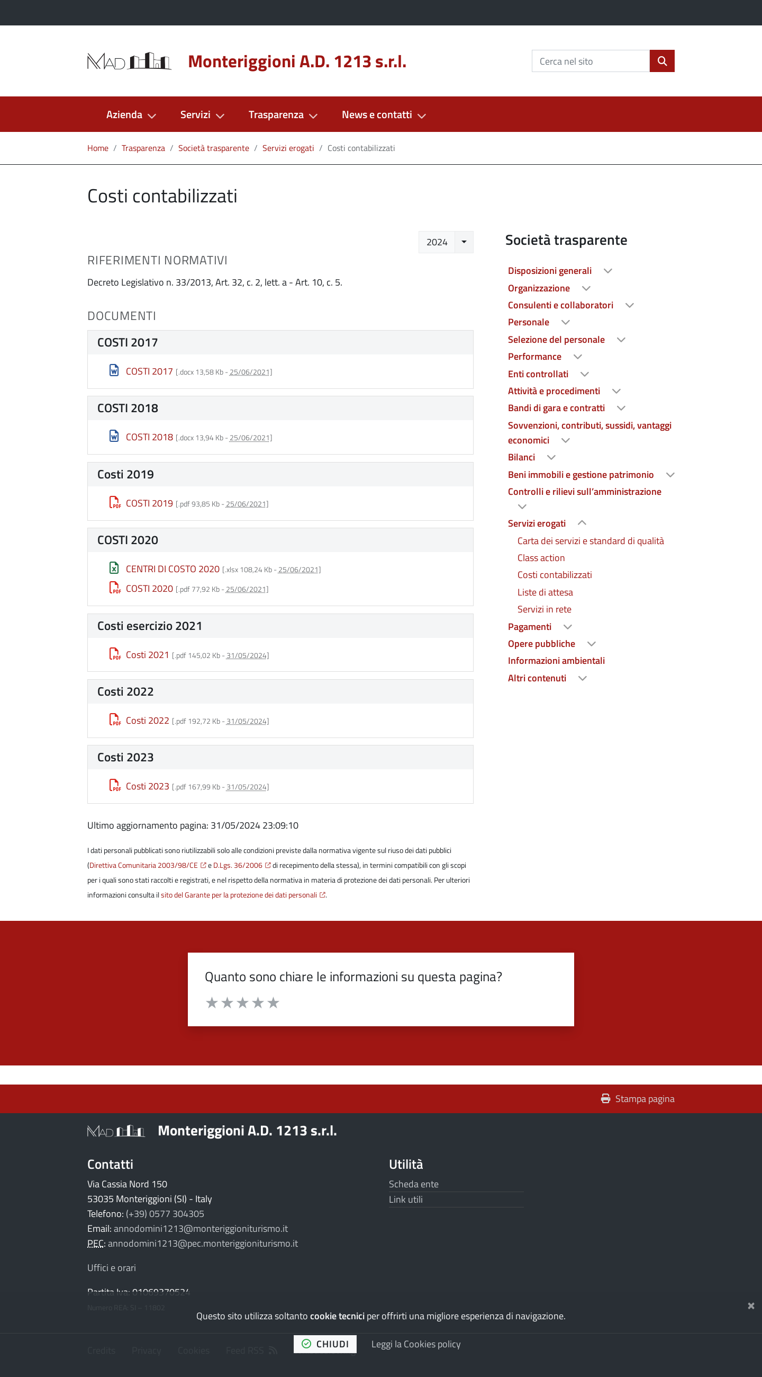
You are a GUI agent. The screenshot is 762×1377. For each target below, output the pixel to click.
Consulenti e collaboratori (561, 305)
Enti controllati (539, 374)
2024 (437, 242)
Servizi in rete (545, 609)
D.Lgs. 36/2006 (237, 865)
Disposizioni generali (551, 270)
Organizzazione (540, 288)
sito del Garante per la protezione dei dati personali (239, 895)
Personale (529, 322)
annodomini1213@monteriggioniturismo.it (201, 1228)
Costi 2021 (140, 654)
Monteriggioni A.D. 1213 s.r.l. (247, 1130)
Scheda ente (414, 1184)
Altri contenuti (538, 678)
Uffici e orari (111, 1267)
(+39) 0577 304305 (165, 1213)
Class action (541, 557)
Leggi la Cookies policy (416, 1344)
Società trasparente (213, 147)
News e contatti (377, 114)
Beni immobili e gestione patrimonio (582, 474)
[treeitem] (590, 270)
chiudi (325, 1344)
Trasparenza (276, 114)
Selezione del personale (557, 339)
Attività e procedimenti (555, 391)
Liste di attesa (545, 592)
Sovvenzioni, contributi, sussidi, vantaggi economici (590, 432)
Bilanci (522, 457)
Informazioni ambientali (556, 660)
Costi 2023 (140, 786)
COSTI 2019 (142, 503)
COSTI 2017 (142, 371)
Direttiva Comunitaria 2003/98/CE (143, 865)
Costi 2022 (140, 720)
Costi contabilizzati (555, 574)
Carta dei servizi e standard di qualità (591, 541)
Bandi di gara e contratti (557, 408)
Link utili (406, 1199)
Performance (536, 356)
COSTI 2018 (142, 437)
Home (97, 147)
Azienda (124, 114)
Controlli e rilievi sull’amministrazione (584, 491)
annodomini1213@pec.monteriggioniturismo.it (203, 1243)
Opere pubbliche (542, 643)
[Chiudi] (751, 1303)
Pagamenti (531, 626)
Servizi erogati (288, 147)
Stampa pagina (638, 1098)
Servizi (195, 114)
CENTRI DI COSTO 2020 (165, 569)
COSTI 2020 (142, 588)
